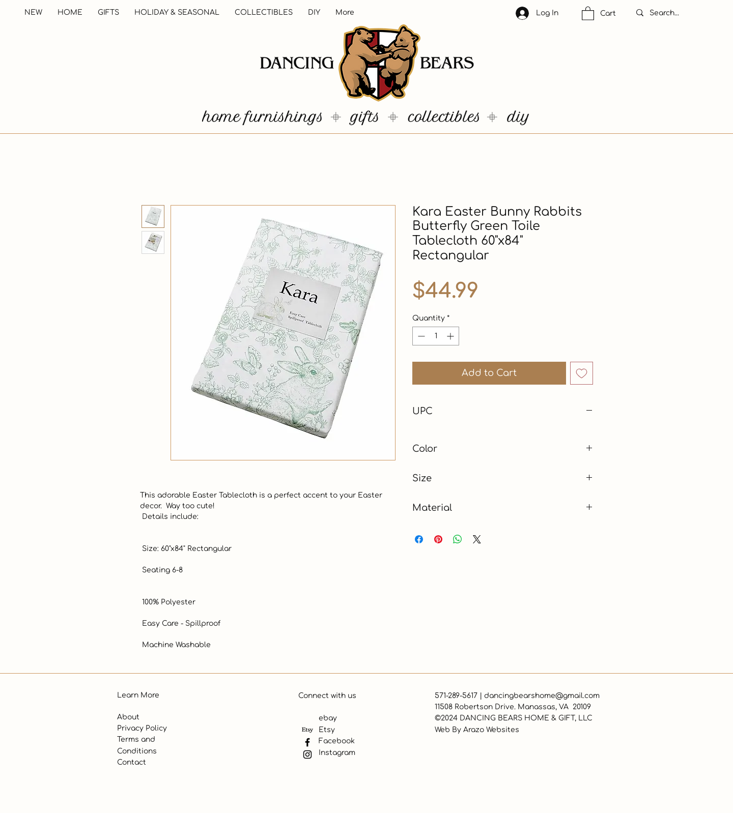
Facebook (337, 741)
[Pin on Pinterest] (438, 539)
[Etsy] (307, 730)
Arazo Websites (491, 730)
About (128, 717)
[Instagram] (307, 754)
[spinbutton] (436, 336)
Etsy (327, 730)
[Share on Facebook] (419, 539)
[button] (588, 13)
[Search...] (675, 13)
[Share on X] (477, 539)
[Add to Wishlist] (581, 373)
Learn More (138, 695)
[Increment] (451, 336)
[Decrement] (420, 336)
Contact (131, 762)
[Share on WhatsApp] (458, 539)
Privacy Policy (142, 728)
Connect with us (327, 696)
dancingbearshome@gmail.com (542, 696)
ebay (328, 718)
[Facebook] (307, 742)
